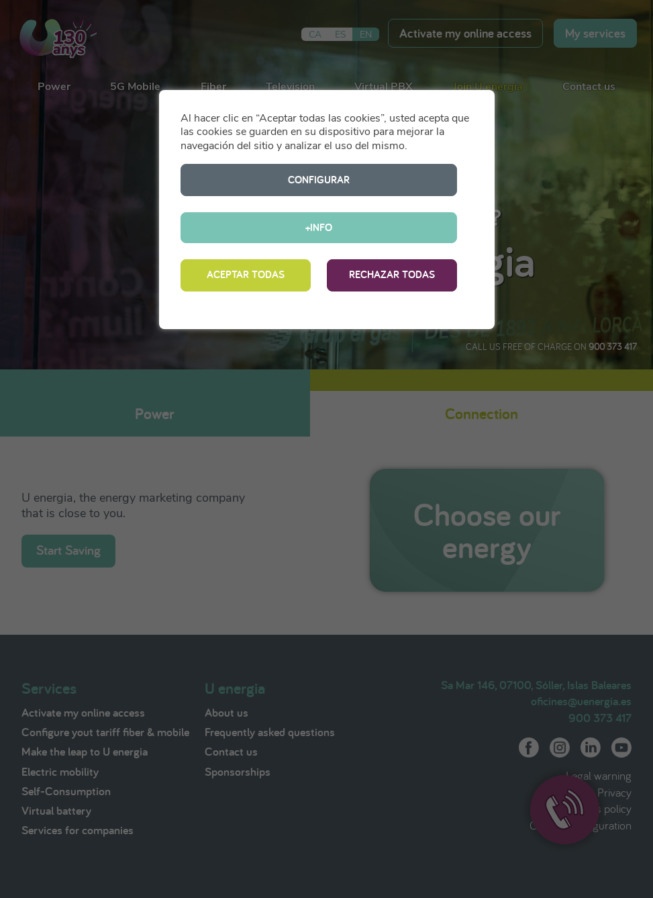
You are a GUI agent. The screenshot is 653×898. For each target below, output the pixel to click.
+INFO (392, 180)
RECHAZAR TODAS (392, 228)
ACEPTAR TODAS (246, 228)
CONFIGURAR (246, 180)
